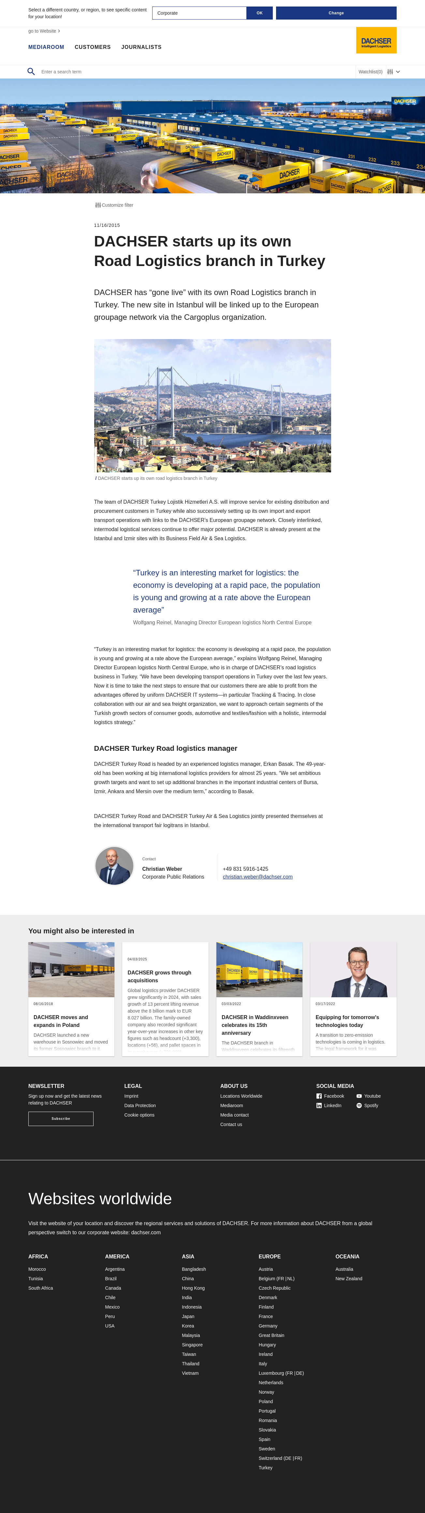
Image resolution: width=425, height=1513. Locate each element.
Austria (266, 1269)
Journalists (141, 47)
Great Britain (272, 1335)
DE (299, 1373)
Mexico (112, 1307)
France (266, 1316)
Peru (110, 1316)
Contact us (231, 1124)
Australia (344, 1269)
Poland (266, 1401)
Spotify (367, 1105)
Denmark (268, 1297)
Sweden (267, 1448)
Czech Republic (275, 1288)
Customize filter (113, 205)
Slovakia (267, 1429)
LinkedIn (329, 1105)
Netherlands (271, 1382)
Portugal (267, 1411)
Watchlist (371, 71)
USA (110, 1325)
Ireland (266, 1354)
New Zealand (348, 1278)
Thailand (190, 1363)
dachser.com (146, 1232)
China (188, 1278)
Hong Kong (193, 1288)
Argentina (115, 1269)
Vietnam (190, 1373)
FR (281, 1278)
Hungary (267, 1344)
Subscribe (60, 1118)
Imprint (132, 1096)
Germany (268, 1325)
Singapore (192, 1344)
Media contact (234, 1115)
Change (336, 13)
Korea (188, 1325)
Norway (266, 1392)
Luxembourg (271, 1373)
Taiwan (189, 1354)
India (187, 1297)
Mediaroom (46, 47)
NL (290, 1278)
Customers (93, 47)
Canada (113, 1288)
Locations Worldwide (241, 1096)
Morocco (37, 1269)
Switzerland (270, 1458)
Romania (268, 1420)
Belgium (267, 1278)
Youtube (369, 1096)
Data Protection (140, 1105)
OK (260, 13)
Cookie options (140, 1115)
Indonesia (192, 1307)
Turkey (265, 1467)
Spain (265, 1439)
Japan (188, 1316)
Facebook (330, 1096)
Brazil (111, 1278)
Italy (263, 1363)
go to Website (45, 31)
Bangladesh (194, 1269)
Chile (110, 1297)
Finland (266, 1307)
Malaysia (191, 1335)
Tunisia (35, 1278)
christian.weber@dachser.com (258, 877)
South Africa (40, 1288)
